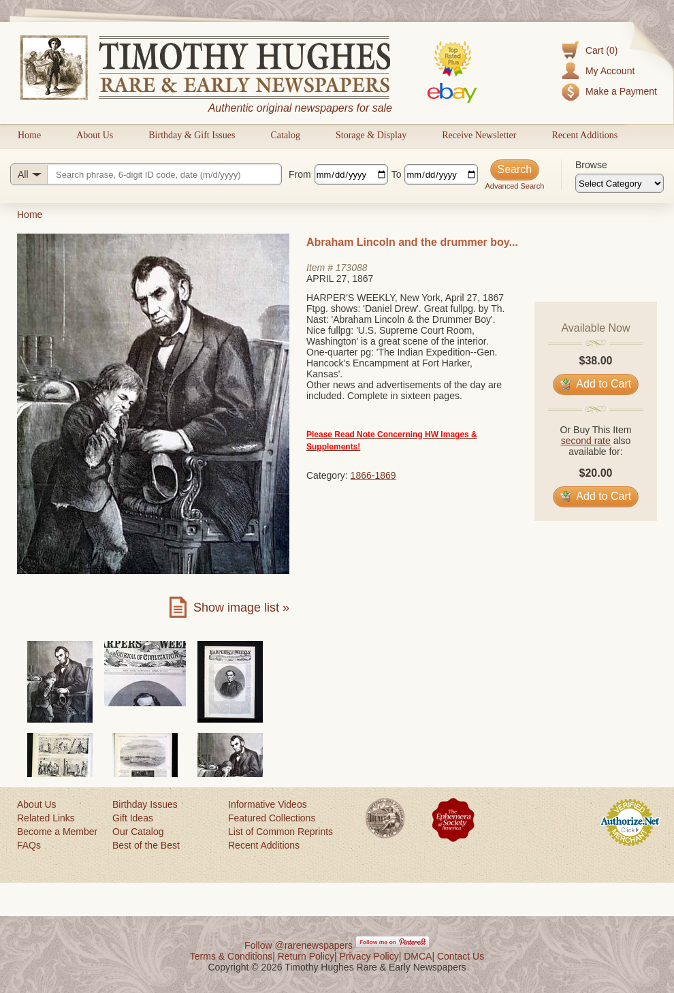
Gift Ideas (132, 818)
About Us (94, 135)
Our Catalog (137, 831)
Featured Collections (271, 818)
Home (29, 135)
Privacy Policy (369, 956)
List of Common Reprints (280, 831)
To (396, 174)
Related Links (46, 818)
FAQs (29, 845)
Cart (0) (601, 50)
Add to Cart (596, 384)
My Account (610, 70)
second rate (586, 440)
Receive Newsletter (479, 135)
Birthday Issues (145, 804)
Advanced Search (514, 186)
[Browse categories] (619, 183)
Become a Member (57, 831)
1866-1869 (373, 475)
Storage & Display (371, 135)
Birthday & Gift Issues (191, 135)
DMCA (418, 956)
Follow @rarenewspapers (298, 945)
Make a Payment (621, 91)
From (300, 174)
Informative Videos (267, 804)
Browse (591, 164)
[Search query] (146, 174)
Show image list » (241, 607)
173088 (352, 267)
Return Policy (306, 956)
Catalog (285, 135)
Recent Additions (584, 135)
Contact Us (460, 956)
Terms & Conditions (231, 956)
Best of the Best (146, 845)
